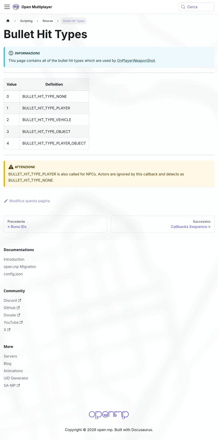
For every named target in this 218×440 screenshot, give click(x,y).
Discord (12, 300)
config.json (13, 274)
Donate (12, 315)
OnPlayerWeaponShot (136, 60)
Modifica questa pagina (27, 201)
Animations (13, 370)
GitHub (12, 307)
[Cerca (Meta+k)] (196, 7)
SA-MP (12, 385)
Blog (7, 363)
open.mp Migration (20, 266)
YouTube (13, 322)
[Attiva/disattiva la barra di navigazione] (7, 6)
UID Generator (16, 378)
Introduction (14, 259)
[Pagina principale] (8, 20)
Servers (10, 356)
